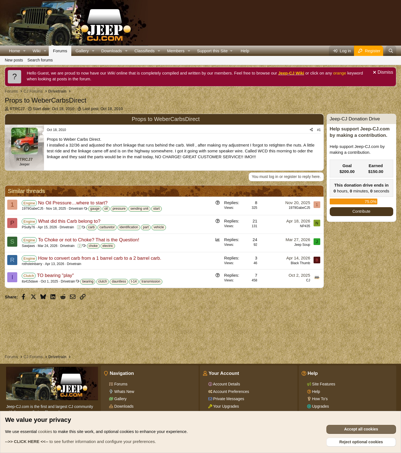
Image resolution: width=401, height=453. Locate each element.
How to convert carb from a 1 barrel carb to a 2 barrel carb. (99, 258)
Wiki (36, 50)
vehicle (158, 227)
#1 (319, 130)
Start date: (53, 109)
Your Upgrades (225, 406)
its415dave (30, 281)
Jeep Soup (302, 245)
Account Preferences (230, 391)
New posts (14, 60)
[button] (24, 51)
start (156, 209)
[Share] (311, 130)
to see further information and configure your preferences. (80, 441)
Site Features (323, 384)
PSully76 (28, 227)
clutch (102, 281)
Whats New (123, 391)
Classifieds (145, 50)
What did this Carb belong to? (69, 221)
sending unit (139, 209)
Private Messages (228, 399)
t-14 (134, 281)
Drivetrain (76, 209)
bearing (87, 281)
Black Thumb (300, 263)
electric (107, 246)
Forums (60, 50)
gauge (94, 209)
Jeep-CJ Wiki (291, 73)
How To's (319, 399)
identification (128, 227)
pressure (119, 209)
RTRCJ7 (17, 109)
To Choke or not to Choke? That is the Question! (88, 239)
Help (245, 50)
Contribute (362, 211)
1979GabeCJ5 (32, 209)
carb (91, 227)
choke (93, 246)
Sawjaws (28, 246)
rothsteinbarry (32, 264)
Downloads (111, 50)
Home (14, 50)
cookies (45, 431)
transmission (150, 281)
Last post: (102, 109)
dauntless (119, 281)
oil (106, 209)
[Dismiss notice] (382, 73)
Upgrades (320, 406)
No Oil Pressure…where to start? (72, 203)
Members (176, 50)
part (146, 227)
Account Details (226, 384)
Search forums (40, 60)
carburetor (107, 227)
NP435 (305, 226)
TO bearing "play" (55, 275)
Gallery (82, 50)
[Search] (390, 51)
